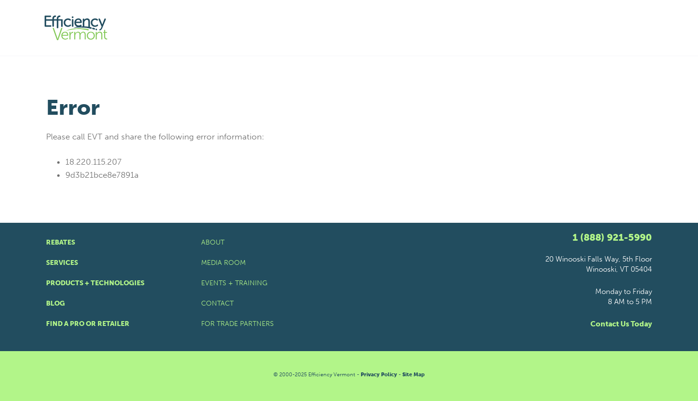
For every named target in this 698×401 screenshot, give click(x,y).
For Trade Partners (237, 324)
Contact (217, 303)
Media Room (223, 263)
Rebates (60, 242)
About (212, 242)
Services (62, 263)
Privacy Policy (379, 374)
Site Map (413, 374)
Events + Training (234, 283)
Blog (55, 303)
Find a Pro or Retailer (87, 324)
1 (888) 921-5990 (612, 237)
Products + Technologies (95, 283)
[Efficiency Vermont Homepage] (77, 27)
